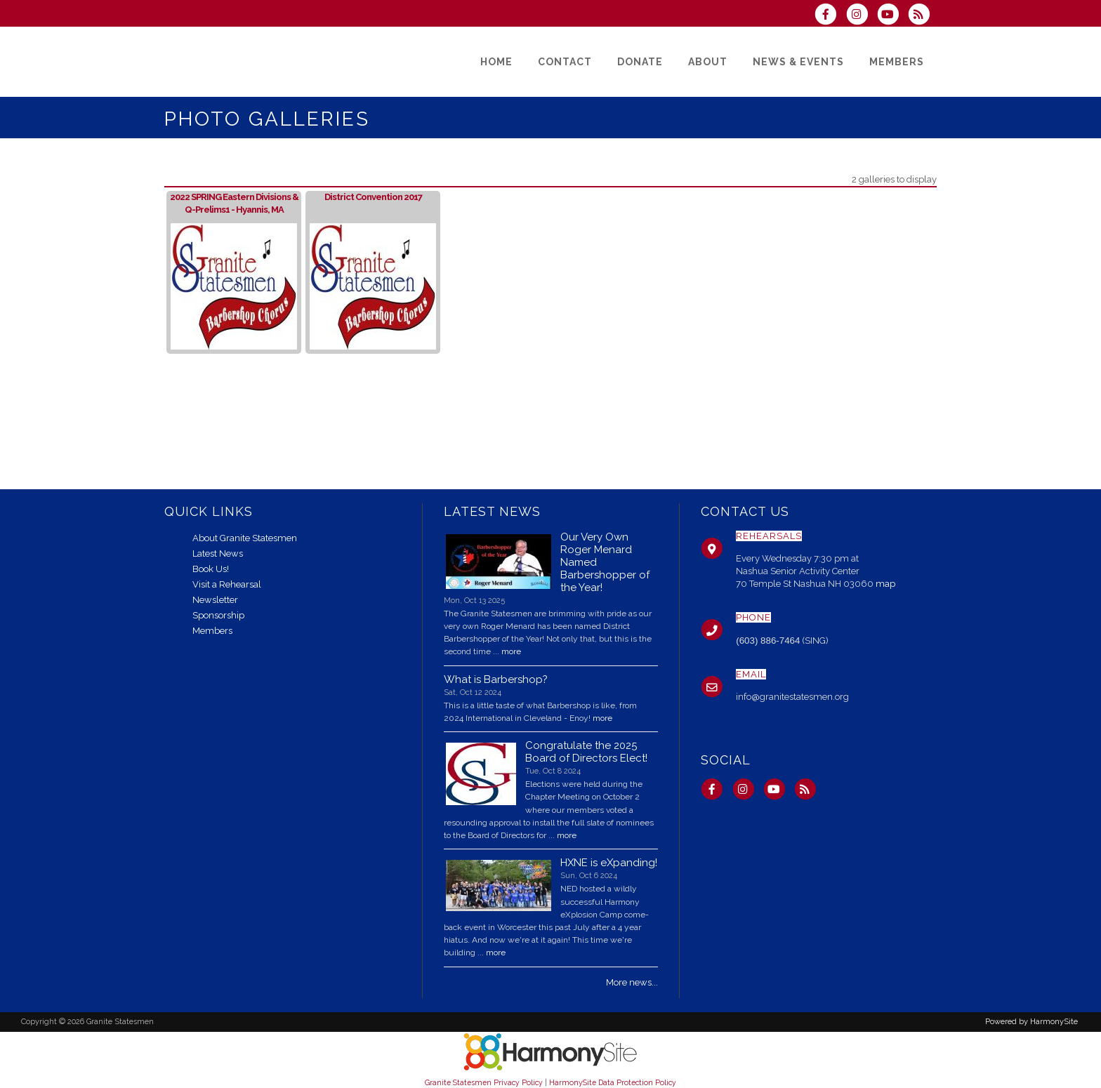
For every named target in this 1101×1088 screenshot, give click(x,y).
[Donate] (640, 62)
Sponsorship (218, 615)
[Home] (496, 62)
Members (212, 630)
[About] (707, 62)
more (511, 651)
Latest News (217, 553)
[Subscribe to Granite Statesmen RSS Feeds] (922, 16)
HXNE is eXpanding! (608, 862)
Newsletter (215, 600)
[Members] (897, 62)
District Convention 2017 (373, 197)
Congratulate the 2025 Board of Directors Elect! (586, 751)
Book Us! (210, 569)
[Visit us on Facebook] (830, 16)
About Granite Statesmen (244, 538)
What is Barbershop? (496, 679)
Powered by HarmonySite (1031, 1021)
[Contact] (565, 62)
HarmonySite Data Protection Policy (612, 1082)
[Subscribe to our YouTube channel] (892, 16)
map (885, 583)
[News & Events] (798, 62)
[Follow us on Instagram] (860, 16)
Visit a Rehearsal (226, 584)
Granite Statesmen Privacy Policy (484, 1082)
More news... (632, 982)
